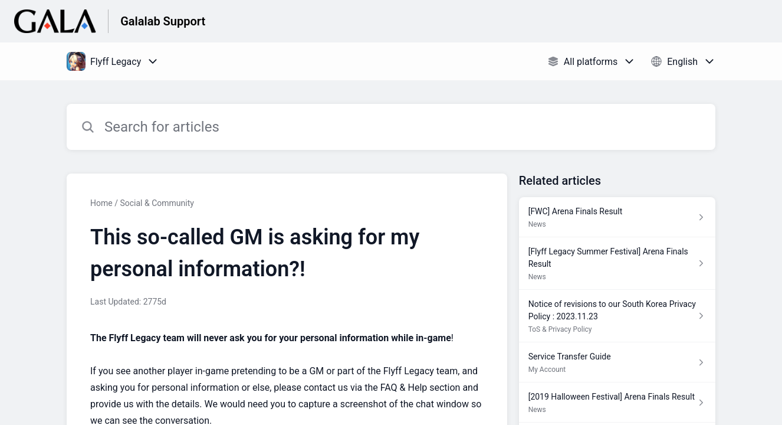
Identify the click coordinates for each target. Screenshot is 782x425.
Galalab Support (162, 21)
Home (101, 203)
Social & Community (156, 203)
